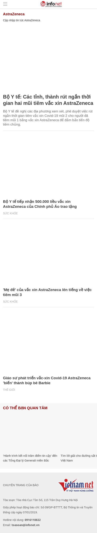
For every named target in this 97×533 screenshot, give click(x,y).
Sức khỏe (10, 213)
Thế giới (9, 389)
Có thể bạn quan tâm (25, 408)
